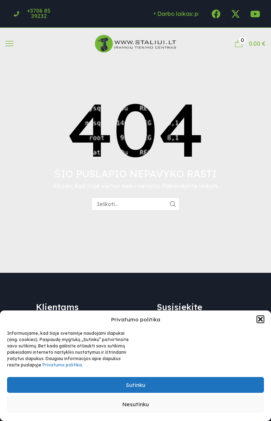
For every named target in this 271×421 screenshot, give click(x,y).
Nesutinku (135, 404)
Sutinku (135, 385)
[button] (260, 319)
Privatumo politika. (62, 364)
